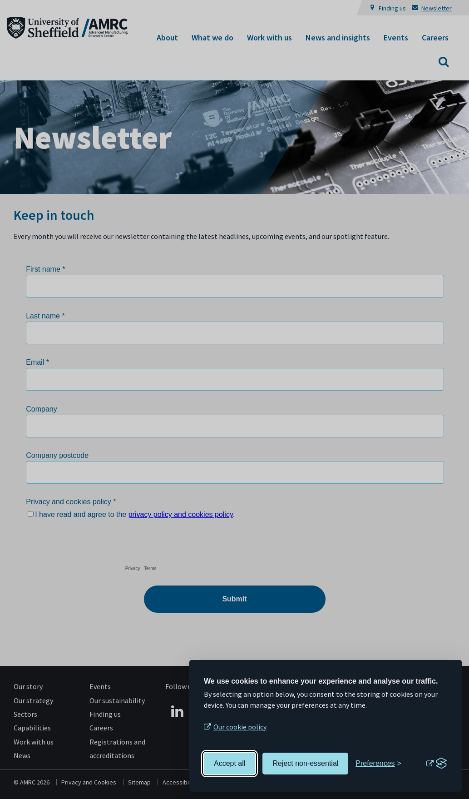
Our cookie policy (240, 726)
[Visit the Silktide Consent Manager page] (436, 763)
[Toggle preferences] (378, 763)
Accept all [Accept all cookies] (229, 763)
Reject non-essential (305, 763)
